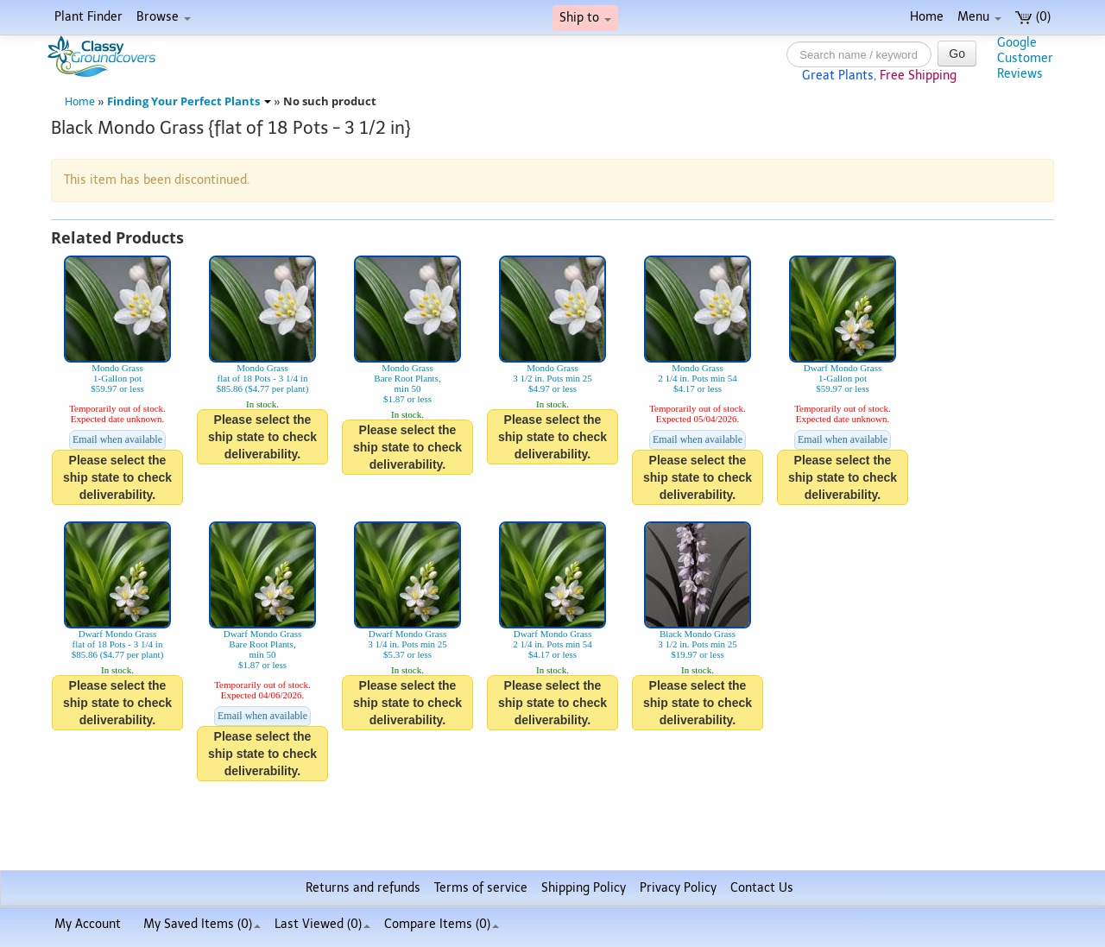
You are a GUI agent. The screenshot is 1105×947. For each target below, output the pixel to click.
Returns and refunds (363, 888)
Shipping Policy (583, 888)
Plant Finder (88, 16)
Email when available (117, 439)
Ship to (585, 17)
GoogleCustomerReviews (1025, 58)
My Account (87, 924)
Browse (163, 16)
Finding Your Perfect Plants (189, 101)
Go (957, 53)
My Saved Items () (202, 924)
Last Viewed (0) (322, 924)
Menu (979, 16)
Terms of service (480, 888)
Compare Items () (441, 924)
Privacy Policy (678, 888)
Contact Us (761, 888)
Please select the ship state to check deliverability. (117, 477)
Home (927, 16)
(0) (1033, 16)
